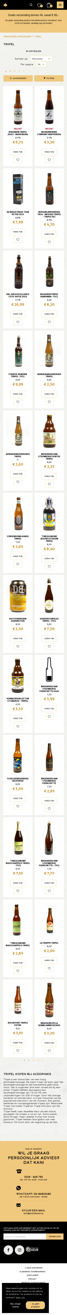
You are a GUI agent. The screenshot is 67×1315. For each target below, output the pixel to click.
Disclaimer (32, 1275)
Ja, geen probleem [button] (35, 1305)
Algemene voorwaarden (32, 1272)
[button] (31, 5)
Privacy (32, 1279)
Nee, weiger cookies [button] (15, 1305)
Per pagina (27, 64)
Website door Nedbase (33, 1283)
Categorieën (19, 78)
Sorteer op (21, 58)
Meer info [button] (20, 1297)
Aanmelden (55, 1236)
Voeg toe (18, 152)
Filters (50, 78)
